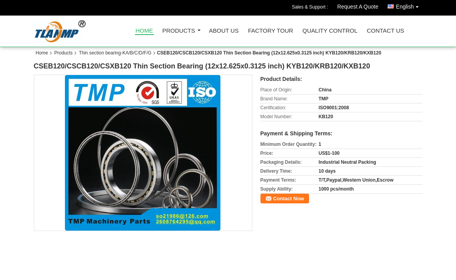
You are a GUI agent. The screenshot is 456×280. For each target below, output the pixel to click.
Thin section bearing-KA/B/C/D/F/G (115, 53)
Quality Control (329, 31)
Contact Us (385, 31)
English (409, 5)
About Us (224, 31)
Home (144, 31)
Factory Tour (270, 31)
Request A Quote (357, 7)
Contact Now (288, 198)
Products (178, 31)
